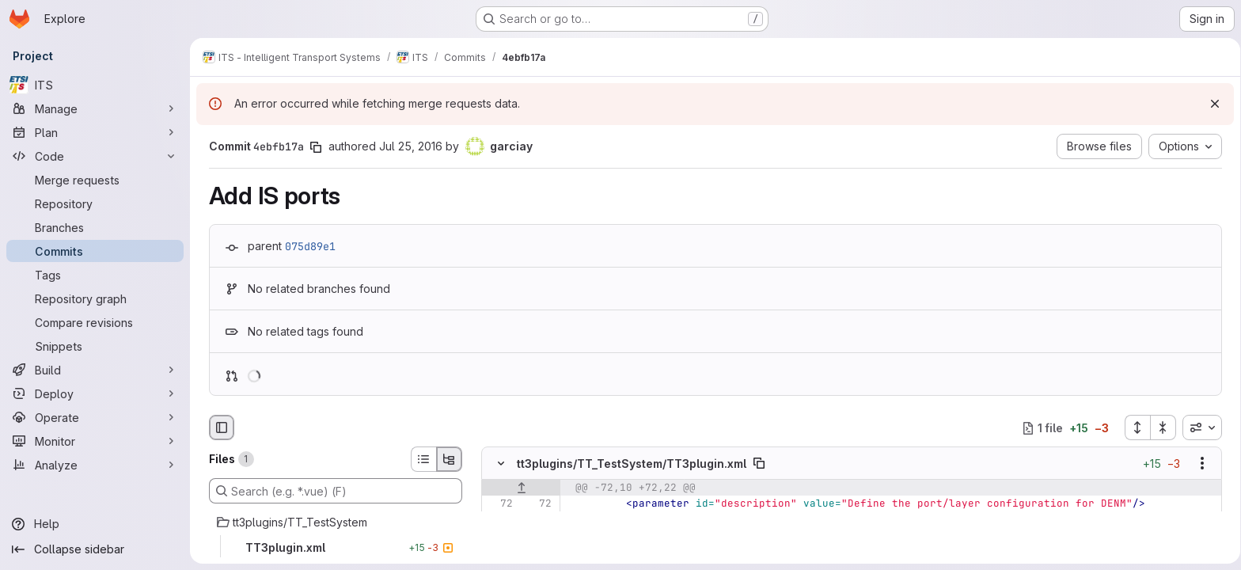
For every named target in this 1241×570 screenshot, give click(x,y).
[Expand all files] (1134, 427)
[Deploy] (95, 393)
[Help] (95, 524)
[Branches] (95, 227)
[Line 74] (496, 536)
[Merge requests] (95, 180)
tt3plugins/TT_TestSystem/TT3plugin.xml (628, 463)
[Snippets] (95, 346)
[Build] (95, 370)
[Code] (95, 156)
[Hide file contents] (497, 463)
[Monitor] (95, 441)
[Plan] (95, 132)
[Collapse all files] (1160, 427)
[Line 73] (496, 520)
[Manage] (95, 108)
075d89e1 (307, 246)
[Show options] (1199, 463)
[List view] (420, 459)
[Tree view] (446, 459)
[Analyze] (95, 465)
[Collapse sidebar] (95, 549)
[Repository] (95, 203)
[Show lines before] (518, 488)
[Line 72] (496, 504)
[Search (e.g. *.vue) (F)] (332, 491)
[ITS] (95, 85)
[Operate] (95, 417)
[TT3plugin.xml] (332, 547)
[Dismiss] (1209, 103)
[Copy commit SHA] (312, 147)
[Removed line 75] (496, 552)
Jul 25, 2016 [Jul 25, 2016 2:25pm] (407, 146)
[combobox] (1199, 427)
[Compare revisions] (95, 322)
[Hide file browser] (218, 427)
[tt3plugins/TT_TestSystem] (332, 522)
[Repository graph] (95, 298)
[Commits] (95, 251)
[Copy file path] (755, 463)
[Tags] (95, 275)
